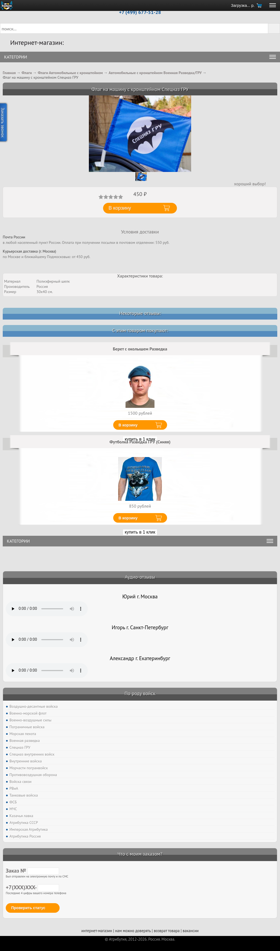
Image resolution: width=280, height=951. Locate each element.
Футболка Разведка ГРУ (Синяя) (140, 441)
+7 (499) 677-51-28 (140, 12)
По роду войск (139, 693)
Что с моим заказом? (140, 854)
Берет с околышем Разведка (140, 349)
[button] (274, 28)
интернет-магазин (96, 930)
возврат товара (167, 930)
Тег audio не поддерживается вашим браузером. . (47, 608)
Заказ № (32, 870)
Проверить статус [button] (28, 908)
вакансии (191, 930)
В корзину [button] (120, 208)
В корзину (128, 425)
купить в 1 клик (140, 532)
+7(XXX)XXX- (32, 887)
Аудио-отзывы (140, 577)
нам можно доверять (133, 930)
